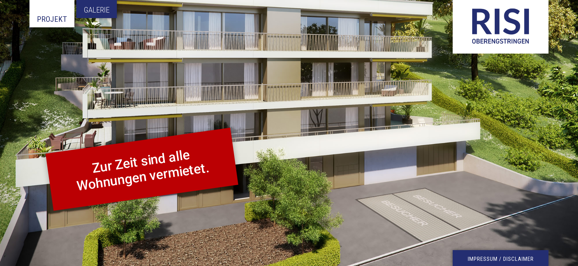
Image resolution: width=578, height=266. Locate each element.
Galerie (96, 10)
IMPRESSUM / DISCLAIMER (501, 259)
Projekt (52, 19)
